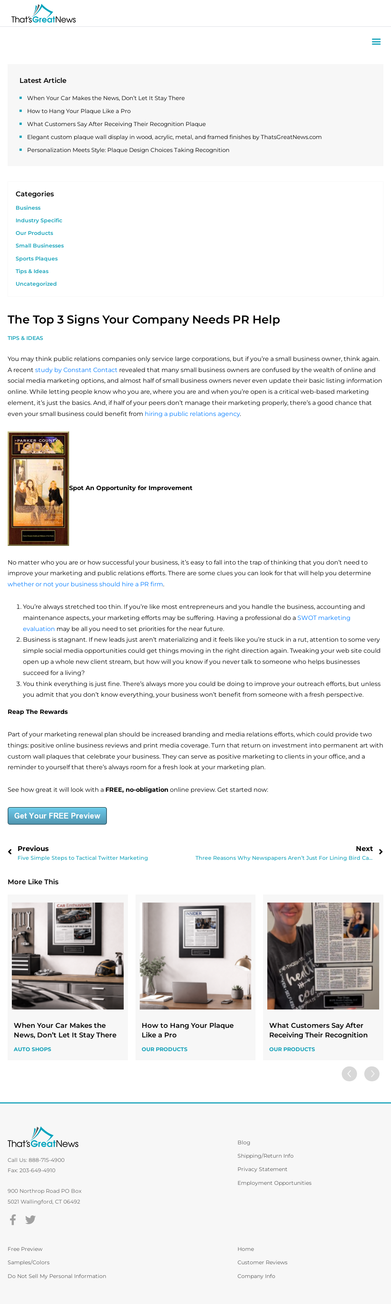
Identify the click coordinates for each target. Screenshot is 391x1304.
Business (28, 207)
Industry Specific (39, 220)
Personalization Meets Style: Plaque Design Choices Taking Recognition (128, 150)
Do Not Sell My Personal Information (57, 1276)
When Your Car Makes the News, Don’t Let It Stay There (106, 98)
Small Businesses (40, 245)
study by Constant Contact (76, 370)
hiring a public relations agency (192, 413)
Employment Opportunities (275, 1182)
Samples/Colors (29, 1262)
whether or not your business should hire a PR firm (85, 584)
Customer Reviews (263, 1262)
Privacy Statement (263, 1169)
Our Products (34, 233)
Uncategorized (36, 283)
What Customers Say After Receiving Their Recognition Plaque (116, 124)
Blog (244, 1142)
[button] (376, 41)
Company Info (256, 1276)
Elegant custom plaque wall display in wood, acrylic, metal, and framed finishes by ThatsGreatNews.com (174, 137)
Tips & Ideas (32, 271)
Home (246, 1249)
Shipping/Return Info (266, 1155)
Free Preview (25, 1249)
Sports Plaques (37, 258)
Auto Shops (32, 1049)
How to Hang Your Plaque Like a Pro (79, 111)
